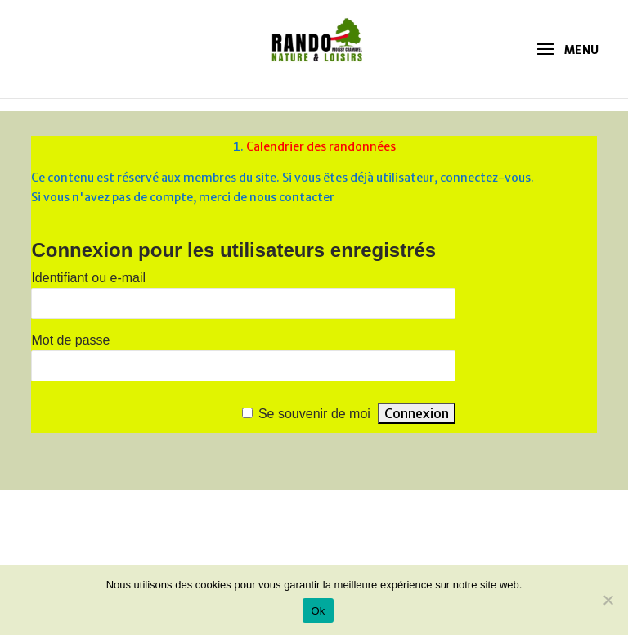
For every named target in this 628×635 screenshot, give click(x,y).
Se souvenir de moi (314, 414)
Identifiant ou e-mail (88, 278)
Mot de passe (70, 340)
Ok (318, 611)
